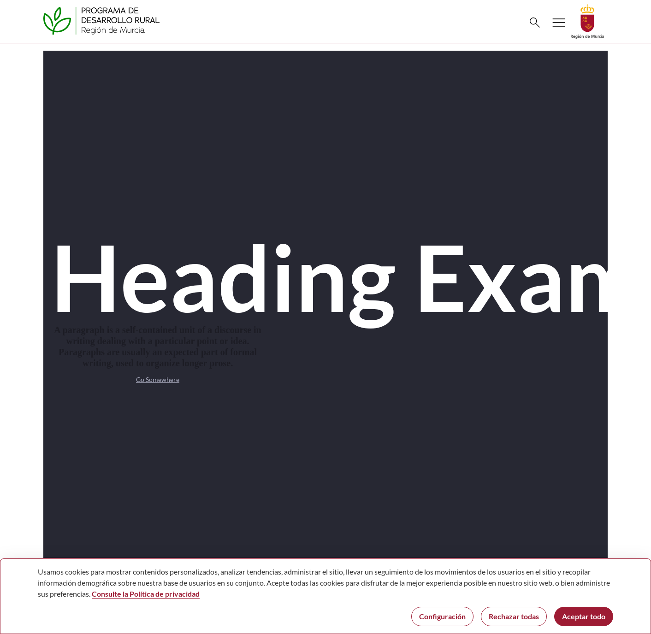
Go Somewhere (157, 379)
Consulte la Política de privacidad (146, 593)
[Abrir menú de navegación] (559, 22)
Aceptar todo (583, 616)
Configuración (442, 616)
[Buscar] (534, 22)
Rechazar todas (514, 616)
